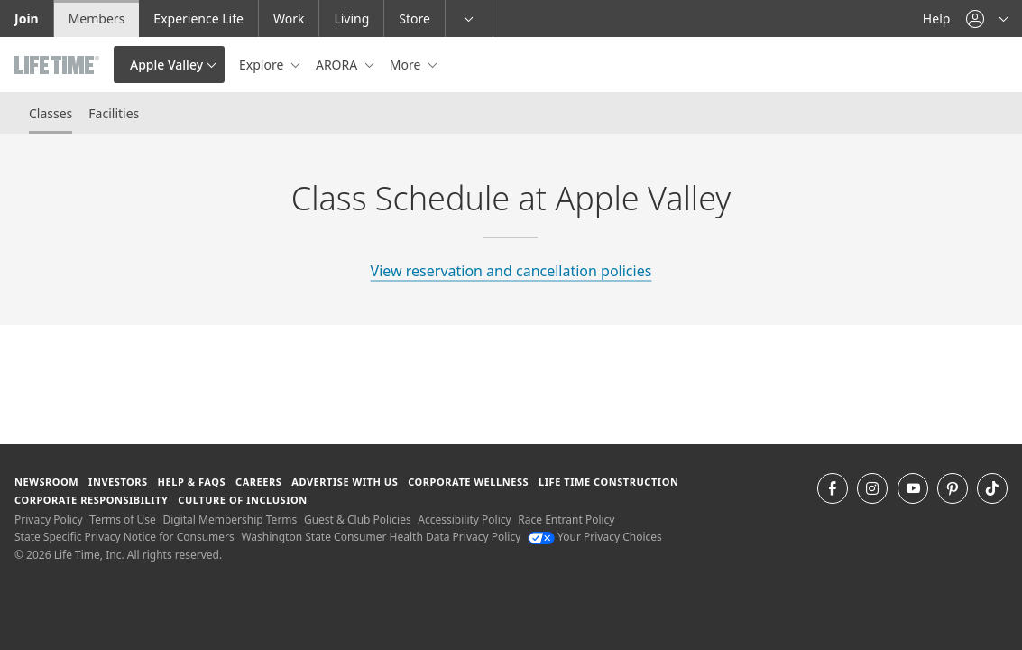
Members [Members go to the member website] (97, 18)
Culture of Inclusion (242, 499)
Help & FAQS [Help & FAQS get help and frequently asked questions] (192, 481)
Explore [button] (263, 64)
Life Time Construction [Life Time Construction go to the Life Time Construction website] (608, 481)
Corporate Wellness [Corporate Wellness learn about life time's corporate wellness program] (468, 481)
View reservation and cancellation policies (511, 271)
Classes (50, 113)
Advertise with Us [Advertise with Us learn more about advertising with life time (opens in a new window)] (344, 481)
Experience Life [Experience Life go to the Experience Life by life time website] (198, 18)
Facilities (113, 113)
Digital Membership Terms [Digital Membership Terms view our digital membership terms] (229, 519)
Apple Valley (166, 64)
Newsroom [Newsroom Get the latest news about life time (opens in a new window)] (46, 481)
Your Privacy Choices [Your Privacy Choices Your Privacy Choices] (595, 536)
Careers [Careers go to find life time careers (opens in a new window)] (258, 481)
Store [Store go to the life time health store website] (414, 18)
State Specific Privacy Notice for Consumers (124, 536)
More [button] (407, 64)
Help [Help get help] (937, 18)
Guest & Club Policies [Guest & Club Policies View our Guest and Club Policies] (357, 519)
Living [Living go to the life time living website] (351, 18)
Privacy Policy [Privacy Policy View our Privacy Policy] (48, 519)
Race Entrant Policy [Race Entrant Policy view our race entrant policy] (566, 519)
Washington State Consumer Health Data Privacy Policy (380, 536)
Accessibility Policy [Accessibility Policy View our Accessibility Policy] (464, 519)
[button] (987, 18)
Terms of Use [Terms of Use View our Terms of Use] (122, 519)
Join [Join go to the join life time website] (26, 18)
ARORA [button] (338, 64)
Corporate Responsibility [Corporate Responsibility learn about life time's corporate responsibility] (91, 499)
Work (288, 18)
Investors (118, 481)
